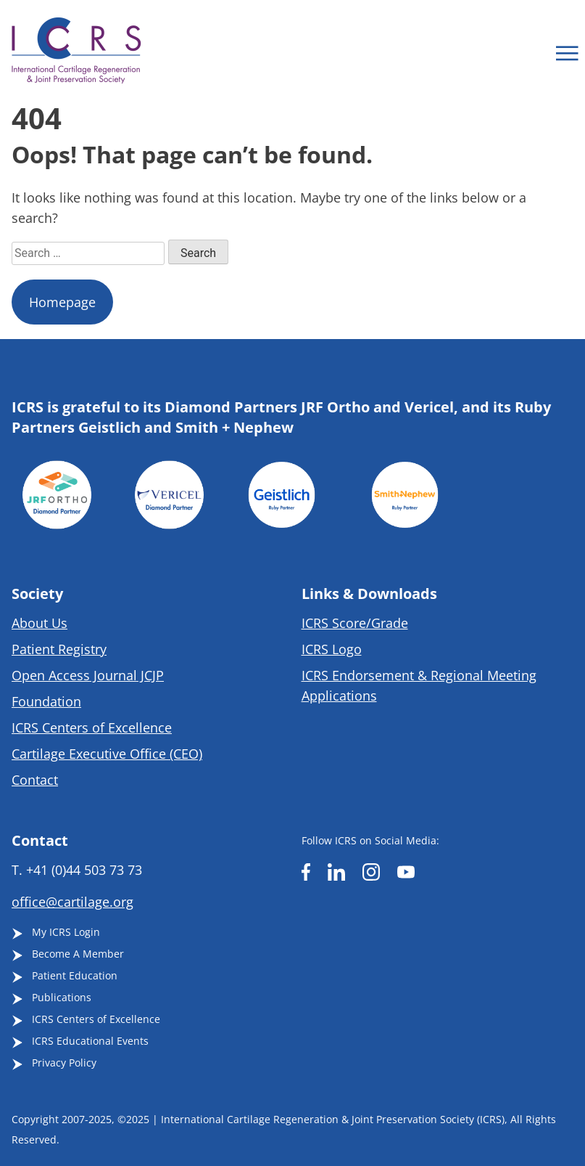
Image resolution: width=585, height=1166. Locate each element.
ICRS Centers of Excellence (92, 727)
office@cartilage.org (72, 901)
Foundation (46, 701)
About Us (39, 623)
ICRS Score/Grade (355, 623)
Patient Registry (59, 649)
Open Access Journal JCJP (88, 675)
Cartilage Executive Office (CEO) (107, 753)
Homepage (62, 302)
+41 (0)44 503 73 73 (84, 869)
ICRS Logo (332, 649)
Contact (35, 779)
